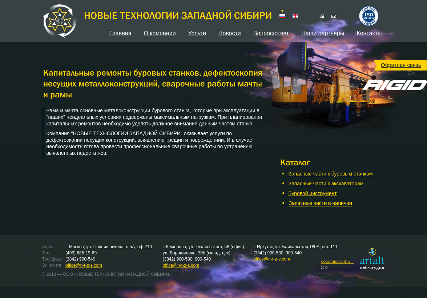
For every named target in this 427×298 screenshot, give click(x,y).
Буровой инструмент (313, 193)
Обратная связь (401, 65)
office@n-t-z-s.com (83, 265)
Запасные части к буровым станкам (331, 174)
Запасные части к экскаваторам (326, 183)
